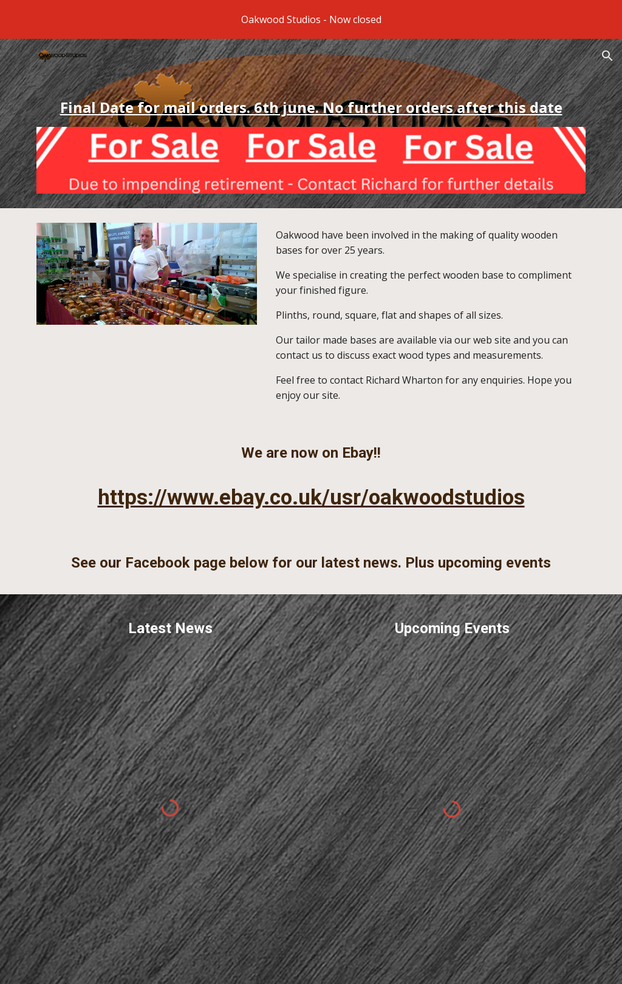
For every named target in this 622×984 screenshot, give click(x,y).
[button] (607, 55)
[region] (311, 19)
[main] (311, 107)
